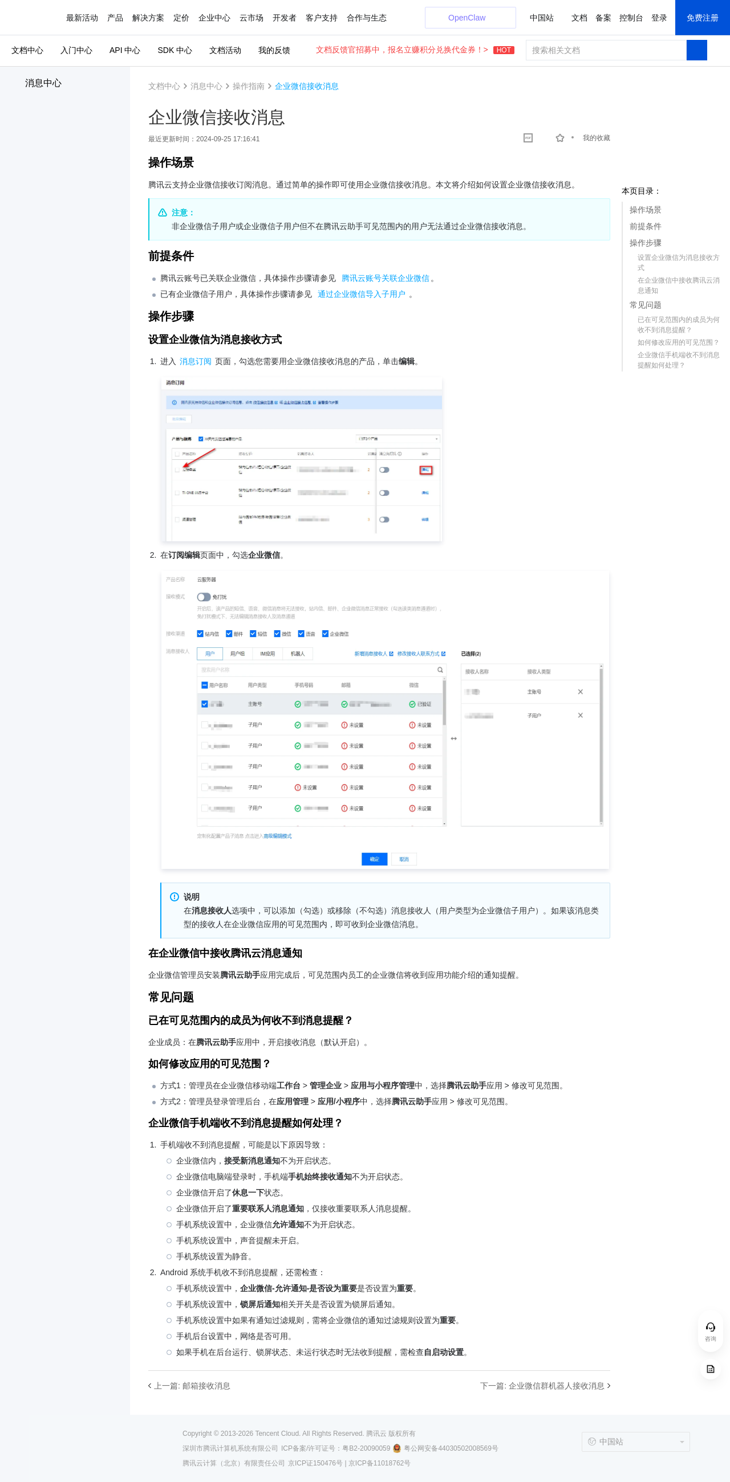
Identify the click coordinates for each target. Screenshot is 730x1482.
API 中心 (125, 50)
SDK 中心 (174, 50)
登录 (659, 17)
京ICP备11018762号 (379, 1463)
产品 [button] (115, 17)
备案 (603, 17)
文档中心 (27, 50)
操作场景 (646, 209)
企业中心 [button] (214, 17)
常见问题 (646, 304)
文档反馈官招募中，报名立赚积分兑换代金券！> (415, 49)
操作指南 (249, 86)
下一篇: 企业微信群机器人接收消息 (542, 1385)
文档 (579, 17)
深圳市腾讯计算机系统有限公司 (230, 1448)
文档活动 (225, 50)
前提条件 (646, 226)
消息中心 (43, 83)
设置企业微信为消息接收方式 (679, 263)
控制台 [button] (631, 17)
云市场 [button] (251, 17)
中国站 (542, 17)
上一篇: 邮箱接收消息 (192, 1385)
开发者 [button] (285, 17)
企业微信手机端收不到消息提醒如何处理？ (679, 360)
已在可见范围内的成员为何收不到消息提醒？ (679, 325)
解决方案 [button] (148, 17)
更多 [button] (314, 17)
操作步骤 (646, 242)
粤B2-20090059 (366, 1448)
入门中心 (76, 50)
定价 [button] (181, 17)
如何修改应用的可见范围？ (679, 342)
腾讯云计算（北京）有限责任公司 (233, 1463)
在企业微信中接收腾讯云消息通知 (679, 285)
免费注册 (703, 17)
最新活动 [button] (82, 17)
